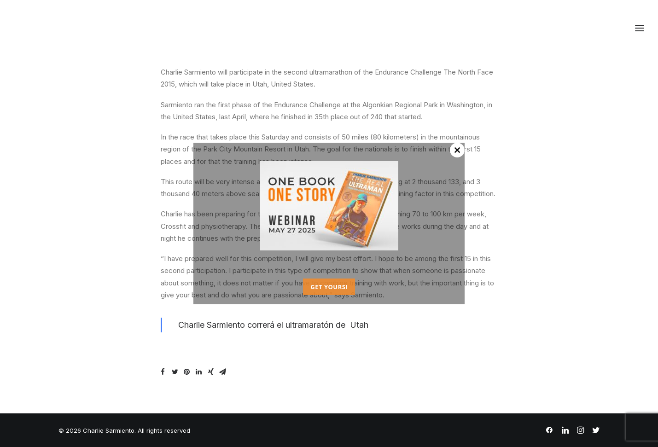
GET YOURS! (328, 287)
